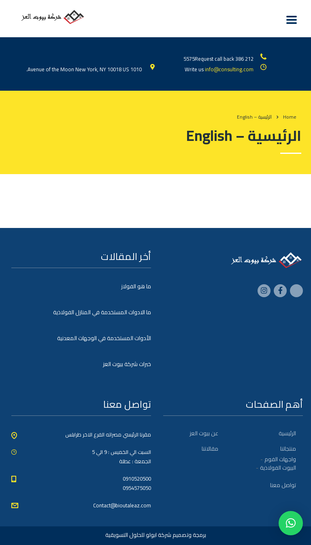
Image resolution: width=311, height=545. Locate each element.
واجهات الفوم (280, 459)
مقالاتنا (210, 448)
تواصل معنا (283, 485)
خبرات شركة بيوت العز (127, 364)
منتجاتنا (288, 448)
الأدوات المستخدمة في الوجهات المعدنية (104, 338)
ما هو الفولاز (136, 286)
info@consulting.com (229, 69)
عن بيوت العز (204, 433)
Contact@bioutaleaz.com (122, 505)
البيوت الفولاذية (278, 467)
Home (289, 116)
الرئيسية (287, 433)
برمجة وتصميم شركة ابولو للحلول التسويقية (155, 535)
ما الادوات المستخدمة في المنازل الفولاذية (102, 312)
